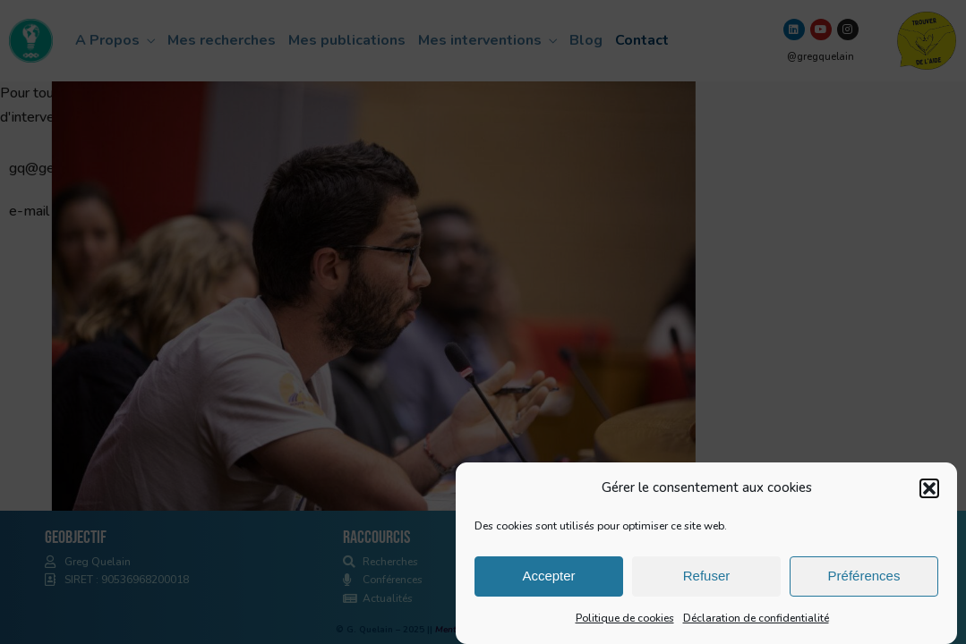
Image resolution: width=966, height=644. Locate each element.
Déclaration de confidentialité (756, 620)
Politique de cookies (625, 620)
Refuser (707, 577)
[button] (929, 490)
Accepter (548, 577)
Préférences (864, 577)
